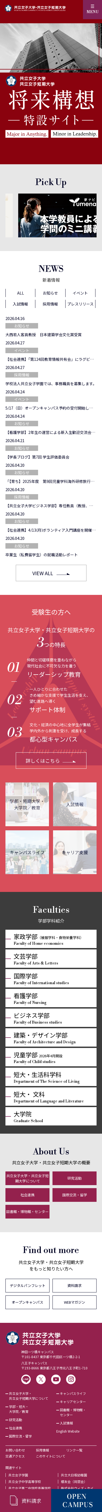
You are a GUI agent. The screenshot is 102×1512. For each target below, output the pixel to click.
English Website (67, 1431)
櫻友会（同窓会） (74, 1482)
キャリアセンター (73, 1401)
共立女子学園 (18, 1475)
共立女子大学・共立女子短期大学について (27, 1178)
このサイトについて (50, 1456)
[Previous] (12, 215)
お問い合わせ (15, 1450)
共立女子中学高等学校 (24, 1482)
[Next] (90, 215)
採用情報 (42, 1450)
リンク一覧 (74, 1450)
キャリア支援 (75, 852)
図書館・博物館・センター (27, 1211)
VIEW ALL (42, 573)
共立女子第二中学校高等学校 (29, 1488)
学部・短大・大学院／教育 (19, 1409)
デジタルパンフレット (27, 1285)
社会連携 (27, 1194)
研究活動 (74, 1178)
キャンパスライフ (27, 852)
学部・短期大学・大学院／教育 (27, 804)
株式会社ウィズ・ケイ (77, 1488)
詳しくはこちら (43, 760)
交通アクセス (15, 1456)
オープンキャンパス (27, 1302)
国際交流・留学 (74, 1194)
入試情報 (75, 804)
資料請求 (74, 1285)
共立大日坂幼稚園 (74, 1475)
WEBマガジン (74, 1302)
